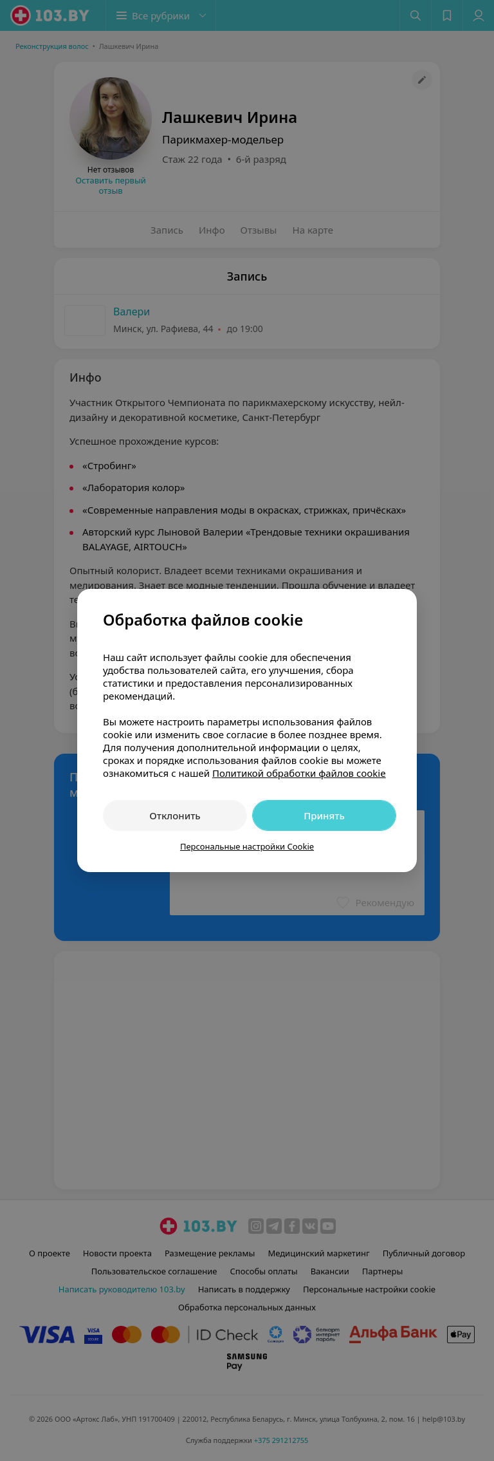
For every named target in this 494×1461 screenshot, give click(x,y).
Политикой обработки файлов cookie (299, 773)
